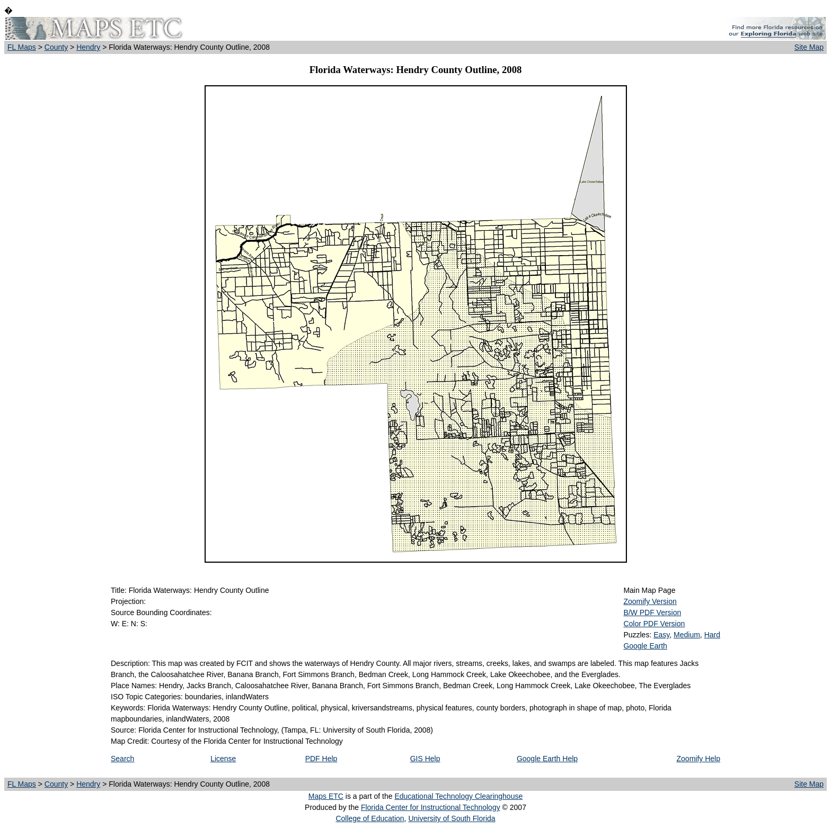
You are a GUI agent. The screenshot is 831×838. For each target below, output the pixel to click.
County (56, 47)
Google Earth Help (547, 758)
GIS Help (425, 758)
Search (122, 758)
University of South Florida (451, 818)
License (223, 758)
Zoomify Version (649, 601)
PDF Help (321, 758)
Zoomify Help (698, 758)
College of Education (369, 818)
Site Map (809, 47)
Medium (687, 634)
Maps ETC (325, 796)
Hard (712, 634)
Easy (661, 634)
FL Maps (21, 47)
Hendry (88, 47)
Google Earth (645, 646)
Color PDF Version (654, 623)
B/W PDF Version (652, 612)
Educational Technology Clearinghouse (458, 796)
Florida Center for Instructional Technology (430, 807)
